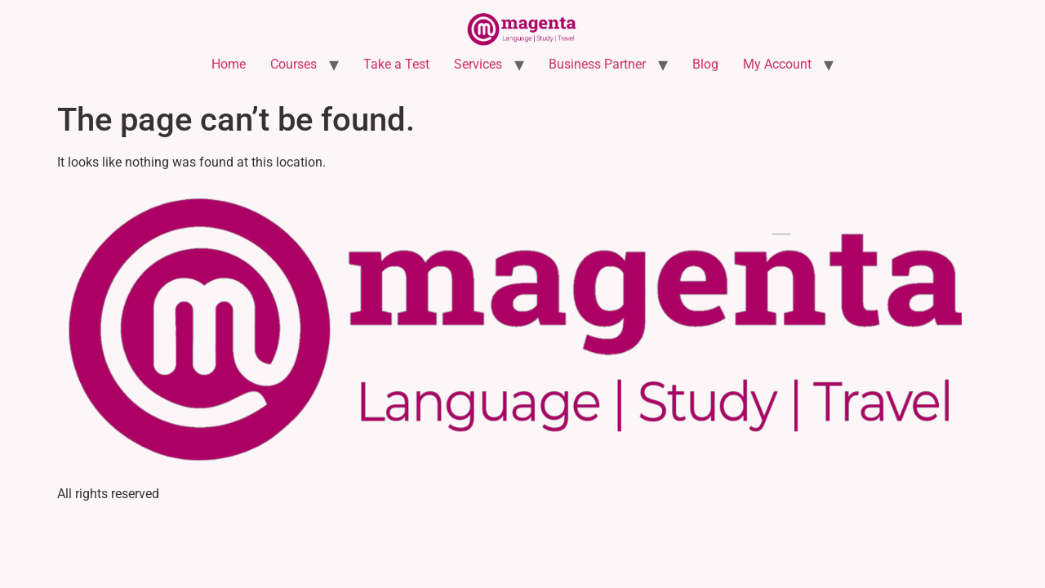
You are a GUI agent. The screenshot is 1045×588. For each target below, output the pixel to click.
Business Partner (597, 64)
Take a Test (396, 64)
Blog (705, 64)
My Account (777, 64)
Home (228, 64)
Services (478, 64)
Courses (293, 64)
